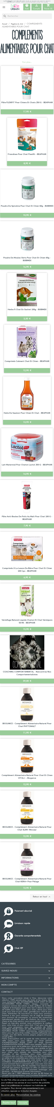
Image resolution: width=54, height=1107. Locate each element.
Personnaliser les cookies (28, 1095)
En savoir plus (8, 1095)
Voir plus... (27, 62)
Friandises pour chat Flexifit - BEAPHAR (27, 154)
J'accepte (23, 1103)
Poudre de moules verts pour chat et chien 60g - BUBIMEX (27, 259)
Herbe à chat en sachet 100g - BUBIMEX (27, 309)
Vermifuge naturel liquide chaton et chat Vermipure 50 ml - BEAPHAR (27, 621)
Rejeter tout (9, 1102)
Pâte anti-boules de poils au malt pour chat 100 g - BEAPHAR (27, 518)
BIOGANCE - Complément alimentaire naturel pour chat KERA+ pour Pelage (27, 880)
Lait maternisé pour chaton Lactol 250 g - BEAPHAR (27, 464)
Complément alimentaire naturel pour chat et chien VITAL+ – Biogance (27, 776)
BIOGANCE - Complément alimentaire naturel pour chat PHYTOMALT (27, 725)
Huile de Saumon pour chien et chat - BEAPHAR (27, 413)
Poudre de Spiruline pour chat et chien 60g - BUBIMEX (27, 206)
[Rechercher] (27, 16)
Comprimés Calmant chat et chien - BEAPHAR (27, 361)
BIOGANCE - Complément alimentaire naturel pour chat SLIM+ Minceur (27, 828)
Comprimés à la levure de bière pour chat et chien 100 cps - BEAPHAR (27, 569)
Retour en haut (42, 896)
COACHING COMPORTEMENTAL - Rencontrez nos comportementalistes (27, 673)
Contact (7, 991)
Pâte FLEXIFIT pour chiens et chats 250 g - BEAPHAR (27, 102)
